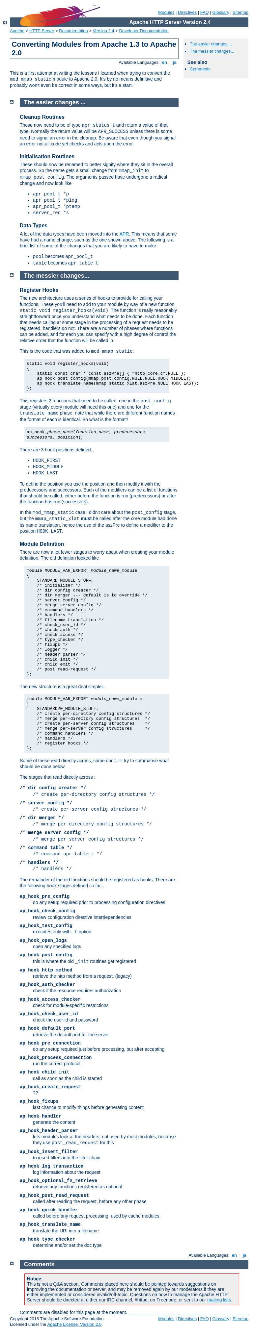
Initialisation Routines (47, 156)
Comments (200, 68)
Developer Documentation (144, 30)
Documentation (73, 30)
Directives (187, 12)
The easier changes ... (211, 43)
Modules (166, 12)
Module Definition (42, 544)
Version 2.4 (103, 30)
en (164, 62)
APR (124, 234)
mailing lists (219, 1299)
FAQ (204, 12)
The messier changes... (212, 51)
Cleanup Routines (42, 117)
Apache (17, 30)
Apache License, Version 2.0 (74, 1324)
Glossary (220, 12)
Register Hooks (39, 290)
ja (175, 62)
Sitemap (240, 12)
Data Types (33, 225)
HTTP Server (41, 30)
